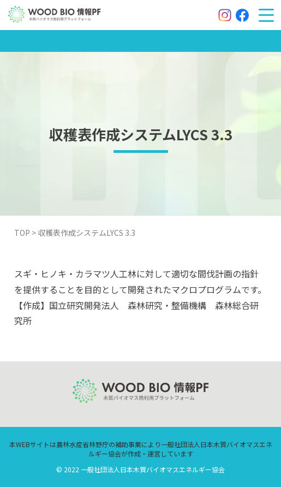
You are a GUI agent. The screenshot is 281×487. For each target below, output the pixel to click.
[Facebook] (242, 15)
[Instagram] (225, 15)
